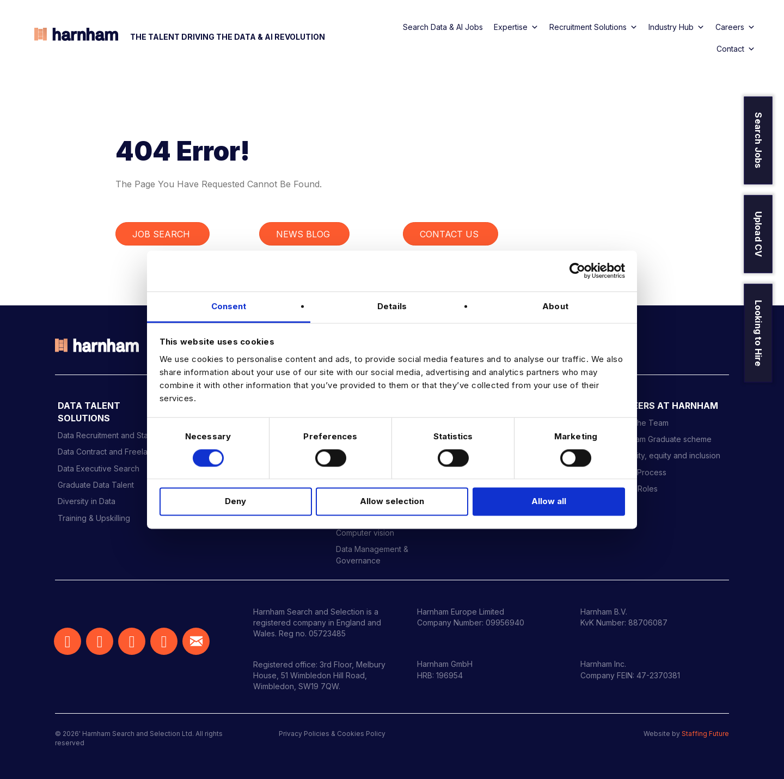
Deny (235, 501)
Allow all (548, 501)
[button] (67, 641)
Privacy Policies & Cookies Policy (332, 733)
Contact (735, 49)
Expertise (516, 27)
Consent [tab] (229, 306)
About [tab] (555, 306)
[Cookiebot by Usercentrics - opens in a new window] (577, 270)
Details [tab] (392, 306)
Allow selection (392, 501)
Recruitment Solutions (593, 27)
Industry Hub (676, 27)
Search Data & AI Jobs (443, 27)
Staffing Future (705, 733)
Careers (735, 27)
